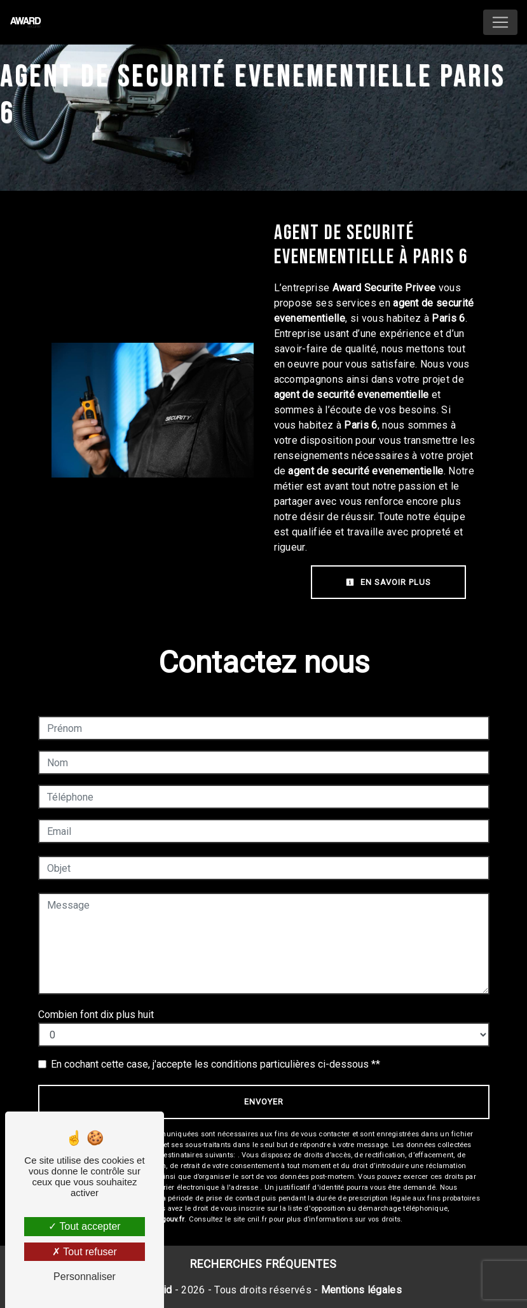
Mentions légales (360, 1290)
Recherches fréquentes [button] (263, 1264)
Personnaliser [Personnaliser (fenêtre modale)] (84, 1276)
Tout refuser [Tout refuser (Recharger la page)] (84, 1251)
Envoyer (264, 1101)
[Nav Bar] (500, 22)
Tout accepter (84, 1226)
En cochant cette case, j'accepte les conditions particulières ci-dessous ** (215, 1064)
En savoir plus (388, 582)
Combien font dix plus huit (96, 1015)
